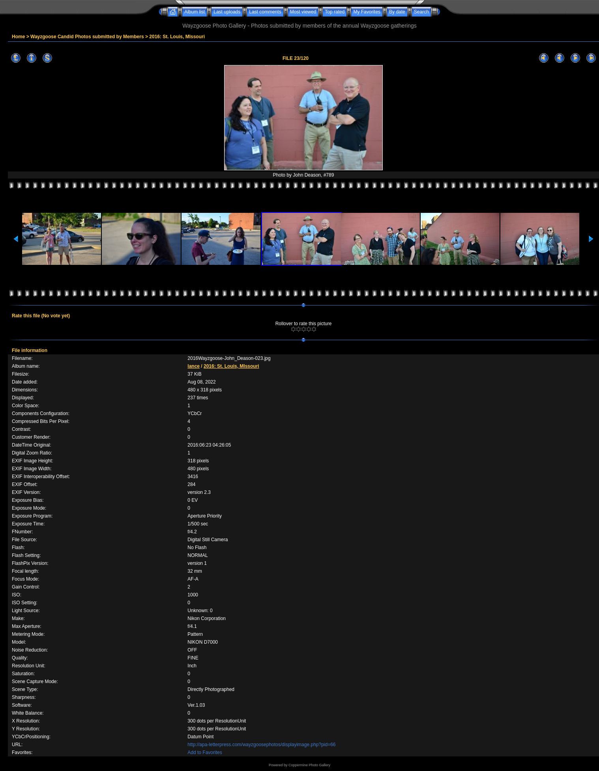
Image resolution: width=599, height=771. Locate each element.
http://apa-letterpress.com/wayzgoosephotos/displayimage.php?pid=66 (261, 744)
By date (397, 12)
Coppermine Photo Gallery (309, 765)
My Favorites (366, 12)
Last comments (265, 12)
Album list (194, 12)
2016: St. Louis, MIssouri (177, 36)
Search (421, 12)
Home (18, 36)
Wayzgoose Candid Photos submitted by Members (87, 36)
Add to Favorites (204, 752)
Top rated (334, 12)
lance (193, 366)
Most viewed (303, 12)
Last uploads (226, 12)
